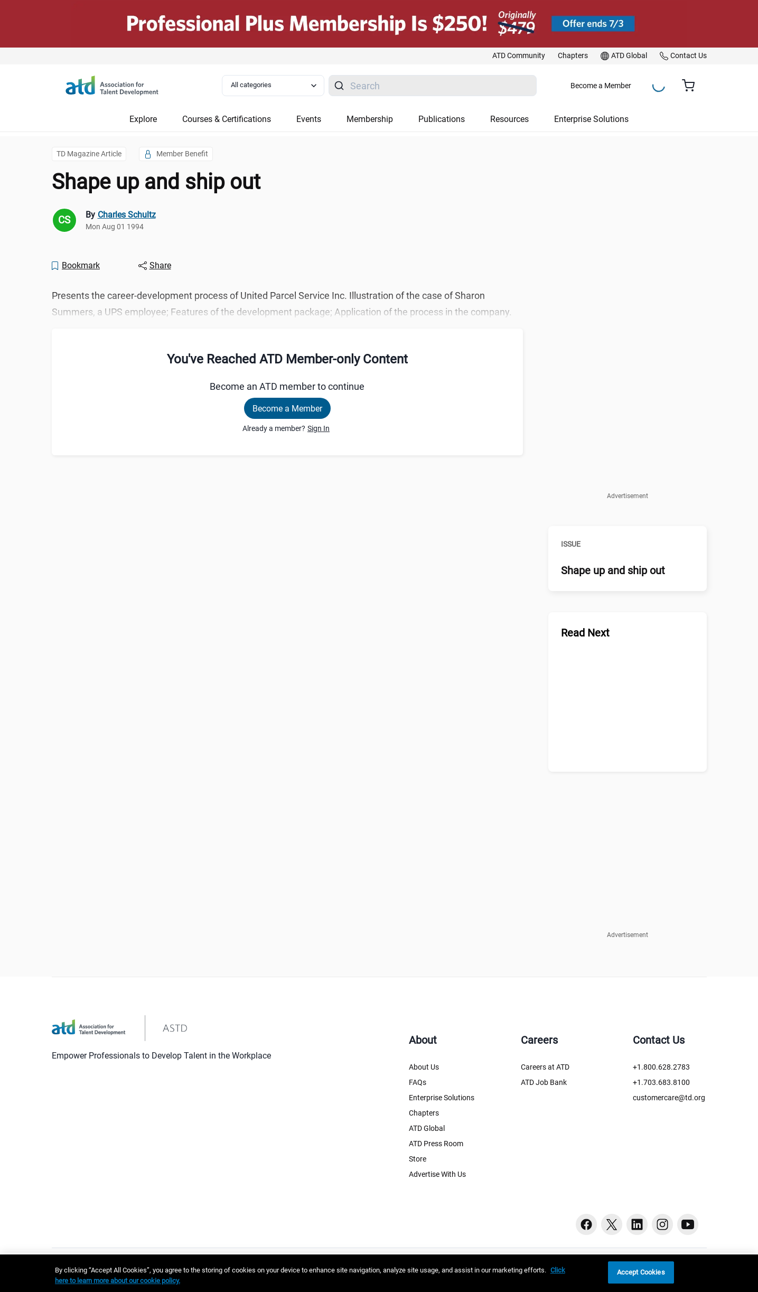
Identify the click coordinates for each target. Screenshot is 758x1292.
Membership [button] (370, 119)
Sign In (318, 428)
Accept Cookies (641, 1272)
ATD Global (427, 1128)
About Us (424, 1067)
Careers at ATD (545, 1067)
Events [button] (308, 119)
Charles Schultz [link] (127, 215)
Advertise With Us (437, 1174)
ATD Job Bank (544, 1082)
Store (417, 1159)
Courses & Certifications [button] (226, 119)
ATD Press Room (436, 1143)
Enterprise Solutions (441, 1097)
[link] (518, 56)
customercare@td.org (669, 1097)
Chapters (424, 1113)
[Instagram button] (662, 1224)
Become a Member (600, 85)
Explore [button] (143, 119)
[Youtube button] (687, 1224)
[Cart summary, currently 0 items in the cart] (692, 85)
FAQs (417, 1082)
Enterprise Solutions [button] (591, 119)
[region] (379, 1273)
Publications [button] (441, 119)
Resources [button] (509, 119)
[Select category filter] (273, 85)
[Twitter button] (611, 1224)
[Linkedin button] (637, 1224)
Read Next (585, 632)
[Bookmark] (75, 265)
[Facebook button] (586, 1224)
